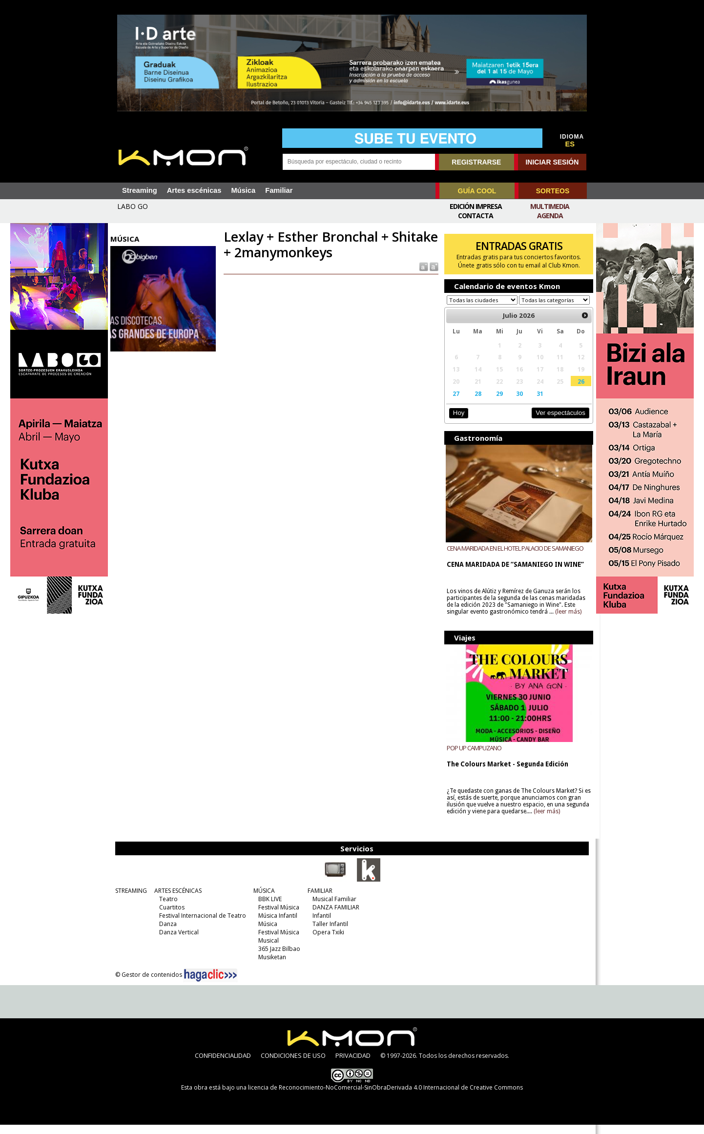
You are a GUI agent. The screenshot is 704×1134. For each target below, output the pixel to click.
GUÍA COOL (477, 191)
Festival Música (278, 916)
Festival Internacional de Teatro (202, 925)
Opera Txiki (328, 941)
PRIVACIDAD (353, 1064)
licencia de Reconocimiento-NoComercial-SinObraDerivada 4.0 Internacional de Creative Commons (385, 1097)
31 (536, 403)
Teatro (168, 908)
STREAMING (130, 900)
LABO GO (132, 206)
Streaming (139, 190)
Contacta (475, 215)
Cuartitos (171, 916)
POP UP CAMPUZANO (472, 757)
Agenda (550, 215)
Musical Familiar (334, 908)
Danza (167, 933)
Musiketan (272, 966)
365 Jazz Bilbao (279, 958)
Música (243, 190)
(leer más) (567, 621)
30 (516, 403)
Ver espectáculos (556, 422)
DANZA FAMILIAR (335, 916)
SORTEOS (552, 191)
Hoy (456, 422)
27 (454, 403)
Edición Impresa (476, 206)
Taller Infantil (330, 933)
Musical (268, 950)
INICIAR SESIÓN (552, 162)
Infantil (321, 925)
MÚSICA (263, 900)
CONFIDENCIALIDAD (223, 1064)
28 (475, 403)
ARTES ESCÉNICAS (177, 900)
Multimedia (549, 206)
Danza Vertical (178, 941)
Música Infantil (277, 925)
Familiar (278, 190)
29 (497, 403)
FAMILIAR (319, 900)
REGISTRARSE (476, 162)
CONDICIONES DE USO (293, 1064)
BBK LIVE (269, 908)
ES (570, 144)
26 (576, 390)
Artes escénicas (194, 190)
